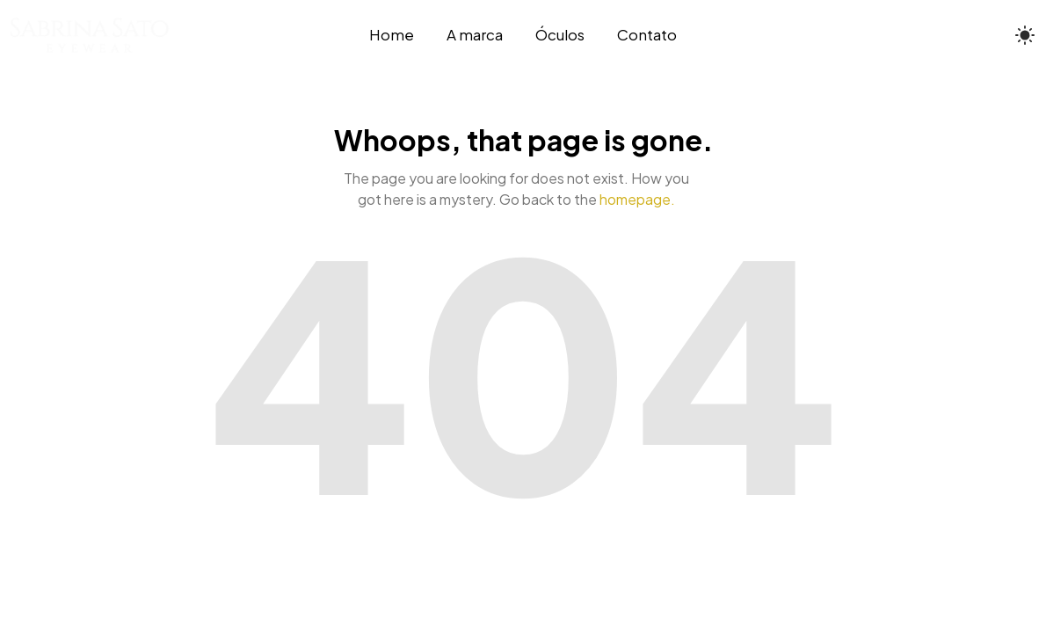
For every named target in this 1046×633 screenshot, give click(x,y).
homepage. (637, 199)
